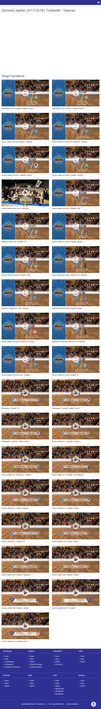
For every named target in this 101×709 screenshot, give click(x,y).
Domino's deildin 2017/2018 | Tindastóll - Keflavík (17, 175)
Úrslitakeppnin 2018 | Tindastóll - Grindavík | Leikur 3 (18, 108)
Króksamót (59, 664)
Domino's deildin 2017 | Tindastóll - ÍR (13, 541)
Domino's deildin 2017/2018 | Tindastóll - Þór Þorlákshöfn (69, 275)
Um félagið (7, 651)
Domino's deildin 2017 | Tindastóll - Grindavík (66, 441)
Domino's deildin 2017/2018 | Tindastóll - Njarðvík (67, 242)
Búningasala (59, 694)
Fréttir (7, 656)
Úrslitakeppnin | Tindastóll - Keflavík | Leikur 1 (15, 441)
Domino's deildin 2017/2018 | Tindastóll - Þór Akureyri (18, 341)
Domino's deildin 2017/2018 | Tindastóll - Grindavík (67, 175)
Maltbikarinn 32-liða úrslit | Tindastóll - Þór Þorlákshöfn (68, 341)
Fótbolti (31, 651)
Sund (81, 651)
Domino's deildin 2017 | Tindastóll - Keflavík (65, 508)
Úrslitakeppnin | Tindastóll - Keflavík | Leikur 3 (66, 408)
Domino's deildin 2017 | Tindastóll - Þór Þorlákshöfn (68, 475)
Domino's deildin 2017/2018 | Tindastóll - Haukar (67, 308)
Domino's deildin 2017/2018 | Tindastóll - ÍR (65, 375)
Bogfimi (82, 675)
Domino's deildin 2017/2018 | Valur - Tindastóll (16, 375)
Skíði (30, 675)
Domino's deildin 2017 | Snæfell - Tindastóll (15, 508)
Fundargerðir (9, 664)
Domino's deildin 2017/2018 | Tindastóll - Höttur (16, 275)
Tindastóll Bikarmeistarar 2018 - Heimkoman (15, 208)
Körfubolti (57, 651)
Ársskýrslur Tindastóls (12, 667)
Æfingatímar (59, 691)
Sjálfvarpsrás (59, 689)
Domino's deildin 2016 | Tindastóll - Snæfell (65, 575)
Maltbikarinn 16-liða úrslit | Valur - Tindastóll (15, 308)
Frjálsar (6, 675)
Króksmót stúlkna (36, 667)
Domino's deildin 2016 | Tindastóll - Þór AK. (15, 641)
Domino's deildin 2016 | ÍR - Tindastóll (63, 608)
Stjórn (7, 659)
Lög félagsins (9, 662)
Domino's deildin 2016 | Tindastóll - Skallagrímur (16, 575)
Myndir (32, 662)
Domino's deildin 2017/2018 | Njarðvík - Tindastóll (17, 142)
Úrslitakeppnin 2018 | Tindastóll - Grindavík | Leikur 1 (68, 108)
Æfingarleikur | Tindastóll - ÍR (10, 408)
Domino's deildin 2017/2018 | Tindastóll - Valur (66, 208)
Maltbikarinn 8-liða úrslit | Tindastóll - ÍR (14, 242)
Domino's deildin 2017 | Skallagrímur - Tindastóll (16, 475)
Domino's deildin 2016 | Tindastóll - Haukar (65, 541)
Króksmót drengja (36, 664)
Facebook (93, 705)
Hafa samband (73, 704)
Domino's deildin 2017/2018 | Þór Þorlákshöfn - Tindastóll (69, 142)
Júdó (55, 675)
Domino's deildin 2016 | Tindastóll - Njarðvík (15, 608)
